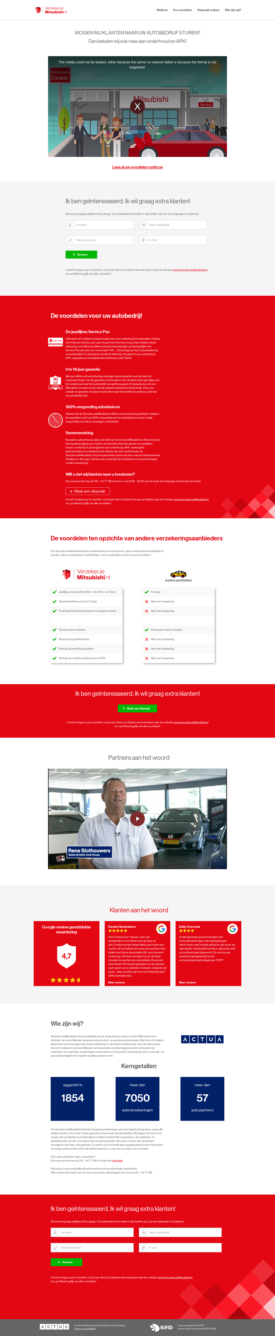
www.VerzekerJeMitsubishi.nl (190, 270)
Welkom (162, 10)
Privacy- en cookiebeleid (85, 1328)
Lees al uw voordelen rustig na (137, 167)
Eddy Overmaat (189, 926)
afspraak (117, 1160)
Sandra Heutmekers (122, 926)
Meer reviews (116, 982)
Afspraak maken (208, 10)
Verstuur (82, 254)
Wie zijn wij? (233, 10)
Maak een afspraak (89, 491)
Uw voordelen (182, 10)
